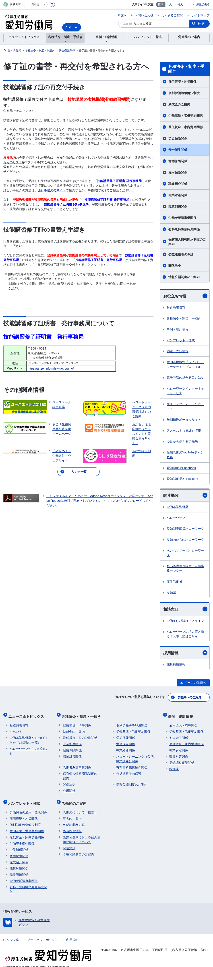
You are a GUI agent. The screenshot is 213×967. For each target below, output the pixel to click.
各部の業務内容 (74, 819)
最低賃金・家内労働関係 (185, 127)
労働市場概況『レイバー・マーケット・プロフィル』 (185, 364)
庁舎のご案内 (72, 813)
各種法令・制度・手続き (186, 69)
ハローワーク (176, 518)
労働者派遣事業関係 (182, 218)
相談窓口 (185, 609)
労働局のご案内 (75, 799)
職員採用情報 (176, 665)
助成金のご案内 (179, 104)
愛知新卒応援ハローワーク (185, 529)
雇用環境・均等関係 (182, 81)
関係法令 (174, 265)
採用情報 (185, 653)
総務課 (174, 766)
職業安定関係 (178, 747)
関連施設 (69, 842)
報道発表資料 (176, 308)
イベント (16, 728)
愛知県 (171, 593)
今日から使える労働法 (182, 441)
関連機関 (185, 495)
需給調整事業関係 (181, 760)
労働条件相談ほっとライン (185, 621)
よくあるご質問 (172, 15)
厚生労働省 (203, 4)
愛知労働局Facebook (181, 468)
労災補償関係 (19, 844)
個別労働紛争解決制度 (184, 93)
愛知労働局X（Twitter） (183, 479)
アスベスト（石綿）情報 (184, 431)
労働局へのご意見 (189, 697)
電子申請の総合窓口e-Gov (185, 378)
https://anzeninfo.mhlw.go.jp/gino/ (51, 368)
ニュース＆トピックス (27, 715)
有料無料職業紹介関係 (184, 229)
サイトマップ (200, 15)
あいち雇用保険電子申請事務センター (185, 569)
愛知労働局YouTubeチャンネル (185, 455)
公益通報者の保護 (180, 254)
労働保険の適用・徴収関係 (28, 806)
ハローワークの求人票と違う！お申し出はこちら (185, 635)
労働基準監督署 (177, 507)
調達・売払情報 (177, 351)
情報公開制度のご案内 (184, 277)
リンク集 (13, 934)
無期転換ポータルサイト (184, 420)
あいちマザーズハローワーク (185, 553)
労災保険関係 (177, 138)
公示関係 (69, 788)
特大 (180, 4)
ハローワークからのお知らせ (28, 748)
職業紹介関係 (177, 184)
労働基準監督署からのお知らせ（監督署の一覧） (28, 737)
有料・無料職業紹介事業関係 (28, 884)
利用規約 (72, 934)
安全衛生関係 (177, 150)
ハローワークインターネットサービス (185, 391)
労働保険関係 (177, 161)
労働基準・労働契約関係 (185, 115)
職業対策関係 (177, 195)
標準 (160, 4)
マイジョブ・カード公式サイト (185, 407)
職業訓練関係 (177, 206)
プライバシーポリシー (42, 934)
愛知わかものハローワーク (185, 540)
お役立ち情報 (185, 296)
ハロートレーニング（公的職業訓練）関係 (135, 756)
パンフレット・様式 (181, 340)
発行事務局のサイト (52, 190)
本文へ (122, 15)
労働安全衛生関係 (22, 838)
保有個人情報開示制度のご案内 (187, 242)
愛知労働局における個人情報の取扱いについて (81, 834)
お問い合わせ (144, 15)
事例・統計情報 (177, 329)
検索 (201, 23)
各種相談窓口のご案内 (78, 848)
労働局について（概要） (80, 806)
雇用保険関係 (177, 172)
